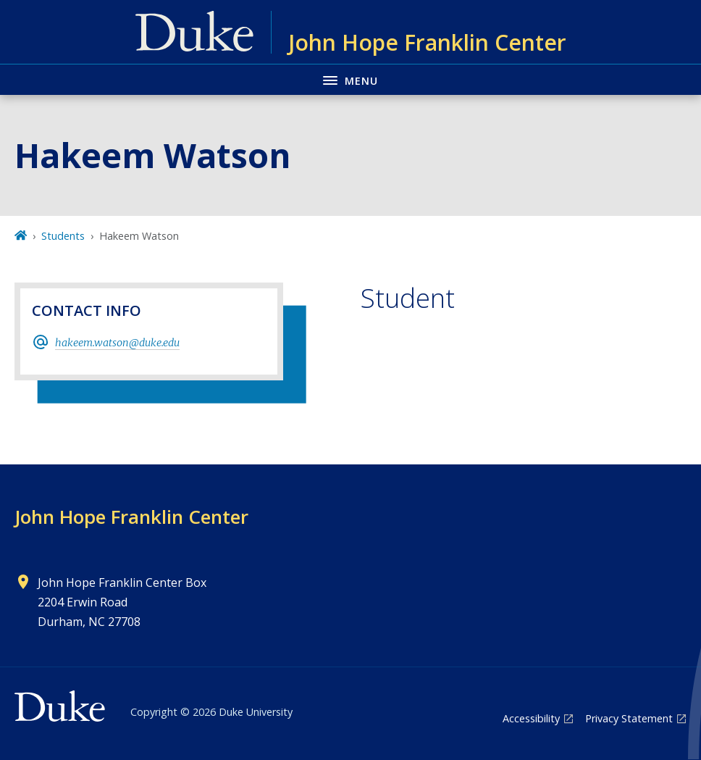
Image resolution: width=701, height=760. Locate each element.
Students (63, 236)
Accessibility (531, 718)
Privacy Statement (629, 718)
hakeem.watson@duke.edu (117, 342)
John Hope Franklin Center (131, 517)
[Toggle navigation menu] (350, 79)
